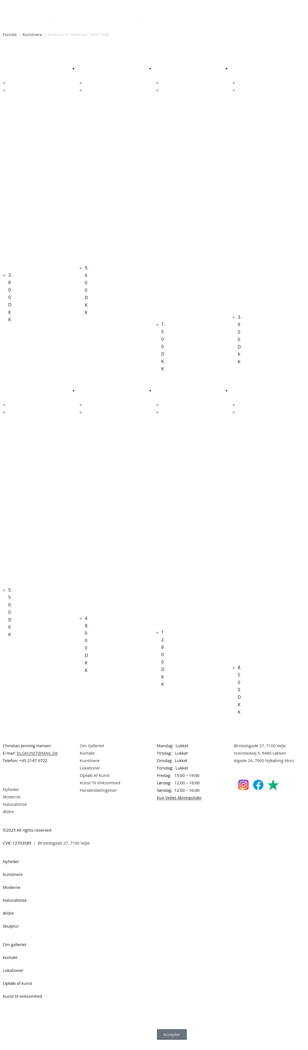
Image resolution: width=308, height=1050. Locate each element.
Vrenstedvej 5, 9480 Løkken (260, 760)
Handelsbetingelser (98, 797)
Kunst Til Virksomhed (100, 790)
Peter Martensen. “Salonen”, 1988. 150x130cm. (87, 517)
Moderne (114, 20)
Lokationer (90, 775)
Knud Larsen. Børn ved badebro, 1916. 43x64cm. (163, 524)
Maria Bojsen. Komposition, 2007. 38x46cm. (10, 181)
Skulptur (199, 20)
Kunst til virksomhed (22, 1003)
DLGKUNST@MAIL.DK (37, 760)
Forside (10, 34)
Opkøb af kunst (17, 990)
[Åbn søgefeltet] (240, 18)
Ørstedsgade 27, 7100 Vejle (260, 752)
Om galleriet (14, 951)
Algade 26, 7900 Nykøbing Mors (264, 767)
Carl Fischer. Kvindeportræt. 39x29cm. (10, 503)
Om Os (224, 20)
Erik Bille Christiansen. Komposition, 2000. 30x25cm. (240, 202)
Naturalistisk (146, 20)
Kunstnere (84, 20)
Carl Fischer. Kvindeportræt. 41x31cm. (87, 174)
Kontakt (87, 760)
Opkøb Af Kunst (95, 782)
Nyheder (55, 20)
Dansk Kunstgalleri (27, 5)
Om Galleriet (92, 752)
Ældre (174, 20)
